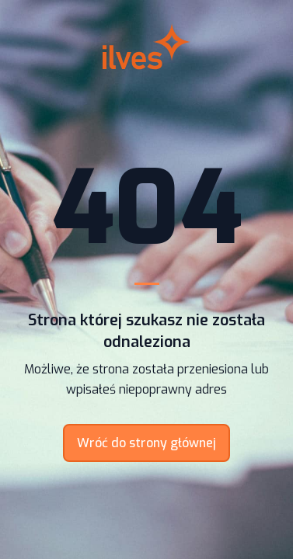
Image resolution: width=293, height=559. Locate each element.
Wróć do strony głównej (146, 443)
